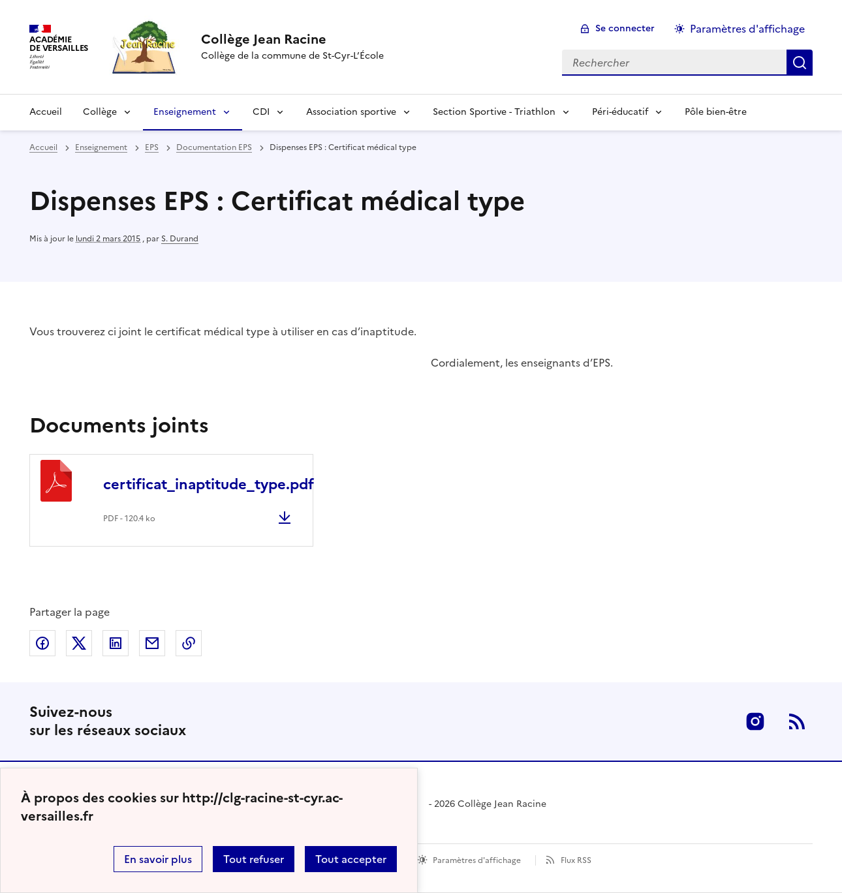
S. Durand (179, 239)
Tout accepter (350, 859)
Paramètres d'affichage (477, 860)
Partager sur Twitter (79, 643)
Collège (100, 112)
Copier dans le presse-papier (189, 643)
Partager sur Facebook (42, 643)
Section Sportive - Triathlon (494, 112)
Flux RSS (576, 860)
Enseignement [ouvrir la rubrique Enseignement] (101, 147)
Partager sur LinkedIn (115, 643)
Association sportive (351, 112)
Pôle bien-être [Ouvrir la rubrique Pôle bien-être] (716, 112)
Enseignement (184, 112)
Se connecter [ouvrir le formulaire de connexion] (625, 28)
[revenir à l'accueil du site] (292, 39)
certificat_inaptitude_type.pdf (208, 484)
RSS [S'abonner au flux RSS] (797, 721)
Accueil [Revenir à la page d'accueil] (45, 112)
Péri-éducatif (620, 112)
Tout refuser (253, 859)
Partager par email (152, 643)
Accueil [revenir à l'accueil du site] (43, 147)
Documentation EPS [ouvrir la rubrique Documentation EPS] (214, 147)
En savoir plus (158, 859)
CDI (261, 112)
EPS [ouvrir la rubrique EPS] (152, 147)
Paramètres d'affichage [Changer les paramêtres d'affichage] (747, 29)
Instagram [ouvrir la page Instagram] (755, 721)
